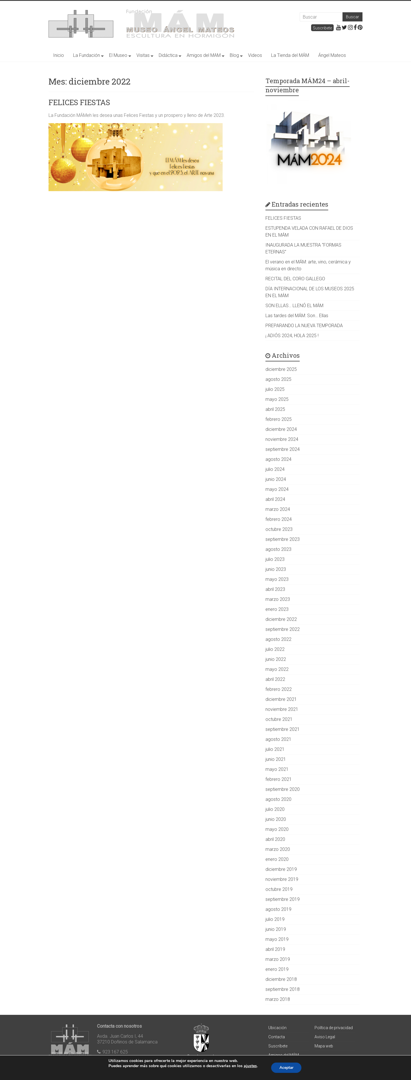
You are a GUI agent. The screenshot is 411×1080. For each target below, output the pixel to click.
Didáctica (168, 55)
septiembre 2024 (282, 449)
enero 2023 (277, 609)
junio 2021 (275, 759)
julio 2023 (275, 559)
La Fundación (86, 55)
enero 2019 (277, 969)
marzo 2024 (277, 509)
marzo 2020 (277, 849)
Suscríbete (277, 1046)
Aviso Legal (325, 1037)
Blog (234, 55)
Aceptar (286, 1067)
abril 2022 (275, 679)
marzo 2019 (277, 959)
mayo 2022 (277, 669)
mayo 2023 (277, 579)
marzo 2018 (277, 999)
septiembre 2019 (282, 899)
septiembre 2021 (282, 729)
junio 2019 (275, 929)
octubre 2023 (279, 529)
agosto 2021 (278, 739)
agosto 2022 (278, 639)
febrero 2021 (278, 779)
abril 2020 (275, 839)
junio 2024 (275, 479)
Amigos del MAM (204, 55)
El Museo (118, 55)
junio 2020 (275, 819)
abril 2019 (275, 949)
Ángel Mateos (332, 55)
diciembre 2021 (281, 699)
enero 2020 (277, 859)
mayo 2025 (277, 399)
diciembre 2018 (281, 979)
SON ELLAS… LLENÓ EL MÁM (294, 305)
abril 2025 (275, 409)
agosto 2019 (278, 909)
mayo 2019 (277, 939)
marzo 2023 (277, 599)
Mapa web (324, 1046)
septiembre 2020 (282, 789)
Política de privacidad (334, 1027)
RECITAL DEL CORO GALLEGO (295, 278)
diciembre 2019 (281, 869)
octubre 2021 (279, 719)
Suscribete (322, 28)
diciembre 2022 (281, 619)
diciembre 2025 (281, 369)
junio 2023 (275, 569)
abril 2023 (275, 589)
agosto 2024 (278, 459)
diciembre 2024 (281, 429)
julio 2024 (275, 469)
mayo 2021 (277, 769)
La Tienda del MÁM (290, 55)
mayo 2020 (277, 829)
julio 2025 (275, 389)
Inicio (58, 55)
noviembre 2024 (281, 439)
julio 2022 (275, 649)
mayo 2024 (277, 489)
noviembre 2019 (281, 879)
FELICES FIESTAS (79, 102)
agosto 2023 (278, 549)
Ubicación (277, 1027)
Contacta (276, 1037)
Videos (255, 55)
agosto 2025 (278, 379)
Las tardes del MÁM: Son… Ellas (296, 315)
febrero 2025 (278, 419)
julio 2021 (275, 749)
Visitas (143, 55)
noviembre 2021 (281, 709)
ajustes (249, 1066)
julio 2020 (275, 809)
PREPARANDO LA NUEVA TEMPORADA (304, 325)
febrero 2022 (278, 689)
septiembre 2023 (282, 539)
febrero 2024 (278, 519)
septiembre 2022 (282, 629)
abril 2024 (275, 499)
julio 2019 (275, 919)
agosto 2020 (278, 799)
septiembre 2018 (282, 989)
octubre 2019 (279, 889)
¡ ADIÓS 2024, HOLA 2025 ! (292, 335)
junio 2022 (275, 659)
